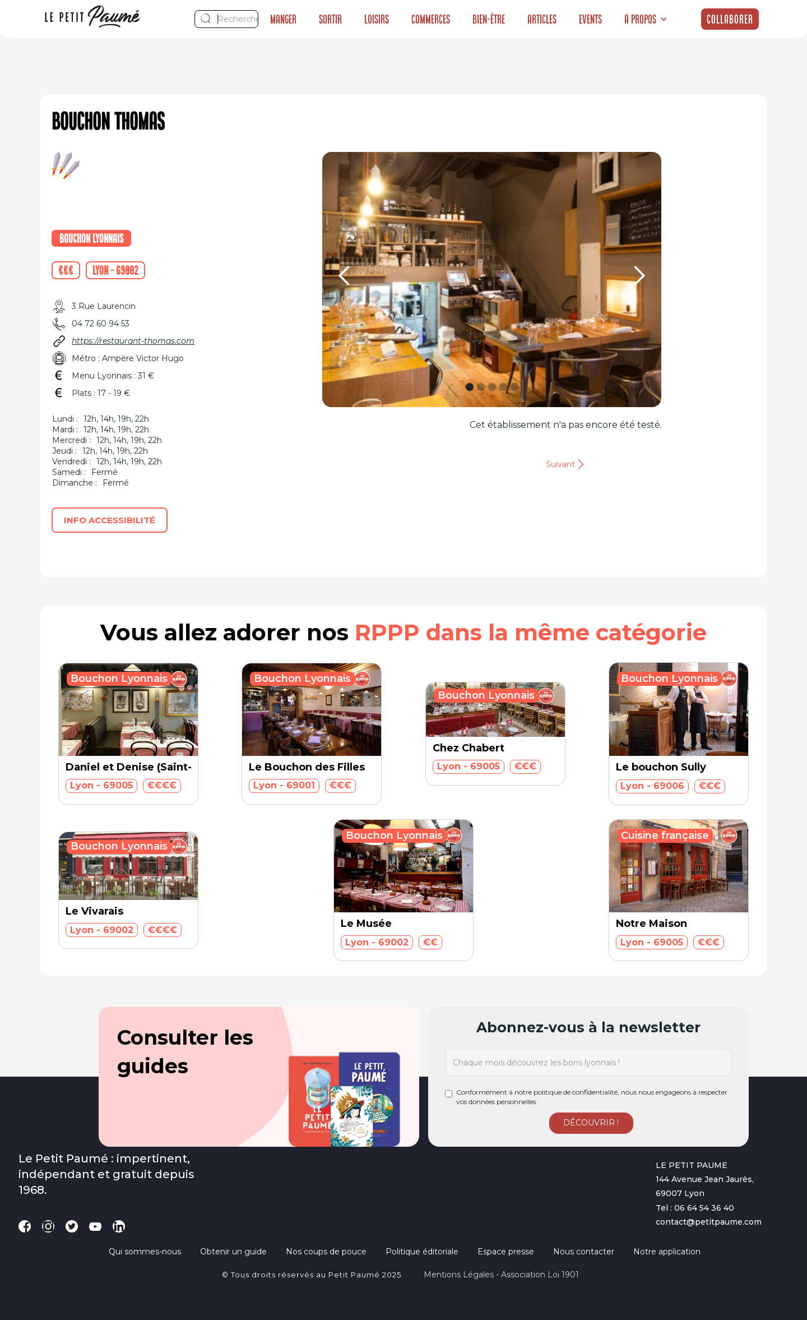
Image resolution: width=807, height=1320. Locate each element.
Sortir (330, 19)
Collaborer (730, 19)
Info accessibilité (109, 520)
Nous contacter (583, 1252)
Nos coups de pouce (326, 1252)
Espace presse (505, 1252)
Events (590, 19)
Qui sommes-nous (145, 1252)
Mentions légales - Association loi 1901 (501, 1275)
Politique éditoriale (422, 1252)
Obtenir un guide (233, 1252)
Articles (541, 19)
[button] (646, 19)
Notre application (667, 1252)
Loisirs (376, 19)
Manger (283, 19)
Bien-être (488, 19)
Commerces (430, 19)
